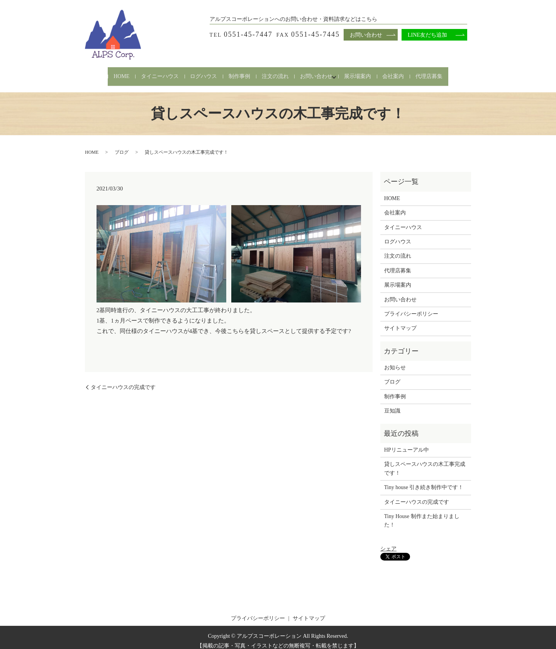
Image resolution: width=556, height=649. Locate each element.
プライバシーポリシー (411, 307)
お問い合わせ (321, 73)
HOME (102, 73)
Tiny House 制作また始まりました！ (421, 513)
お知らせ (395, 361)
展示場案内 (367, 73)
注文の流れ (275, 73)
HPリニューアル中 (406, 443)
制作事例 (235, 73)
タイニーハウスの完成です (123, 380)
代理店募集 (448, 73)
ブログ (122, 145)
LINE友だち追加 (427, 35)
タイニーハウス (145, 73)
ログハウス (194, 73)
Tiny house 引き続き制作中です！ (424, 481)
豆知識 (392, 404)
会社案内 (408, 73)
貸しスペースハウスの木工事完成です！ (424, 462)
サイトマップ (400, 321)
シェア (388, 542)
